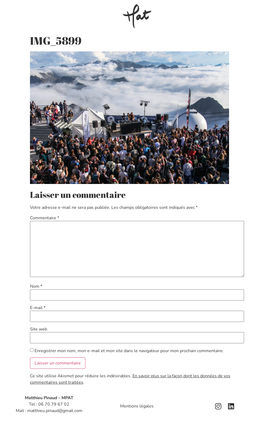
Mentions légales (137, 406)
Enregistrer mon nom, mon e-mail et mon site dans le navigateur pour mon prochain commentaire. (129, 351)
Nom (36, 286)
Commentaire (44, 218)
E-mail (37, 308)
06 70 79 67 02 (53, 404)
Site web (38, 329)
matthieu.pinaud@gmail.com (54, 411)
